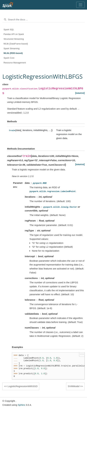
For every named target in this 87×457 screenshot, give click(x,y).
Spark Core (9, 58)
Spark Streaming (12, 48)
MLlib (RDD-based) (13, 53)
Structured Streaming (14, 39)
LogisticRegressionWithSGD (23, 386)
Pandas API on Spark (14, 34)
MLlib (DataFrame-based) (16, 44)
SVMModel (73, 386)
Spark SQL (9, 29)
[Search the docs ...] (43, 19)
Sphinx (21, 404)
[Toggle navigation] (80, 5)
